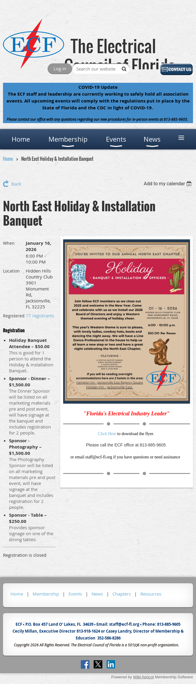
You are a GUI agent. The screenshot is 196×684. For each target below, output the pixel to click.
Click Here (107, 433)
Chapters (122, 594)
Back (16, 184)
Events (75, 594)
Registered (14, 316)
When (9, 243)
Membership (46, 594)
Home (8, 158)
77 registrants (40, 316)
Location (11, 271)
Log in (60, 68)
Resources (150, 594)
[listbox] (168, 183)
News (97, 594)
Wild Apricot (143, 677)
